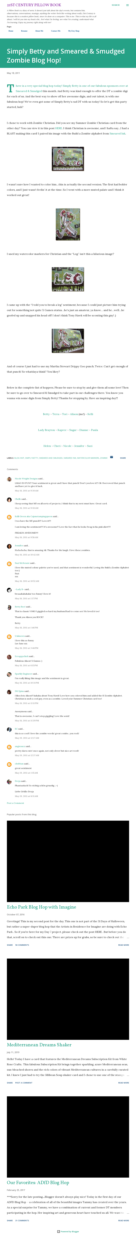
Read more (123, 945)
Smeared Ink (117, 133)
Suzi (89, 446)
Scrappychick (21, 656)
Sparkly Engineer (23, 673)
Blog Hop (19, 458)
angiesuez (20, 746)
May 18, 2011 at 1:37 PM (26, 598)
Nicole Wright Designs (26, 478)
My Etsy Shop (72, 31)
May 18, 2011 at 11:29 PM (27, 720)
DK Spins (19, 691)
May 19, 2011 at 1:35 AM (26, 772)
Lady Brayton (46, 430)
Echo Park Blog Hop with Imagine (41, 907)
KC (16, 728)
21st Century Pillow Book (34, 5)
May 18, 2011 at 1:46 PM (26, 627)
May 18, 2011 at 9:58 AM (26, 537)
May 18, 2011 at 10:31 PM (27, 682)
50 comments (22, 945)
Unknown (20, 636)
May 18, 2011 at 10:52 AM (27, 581)
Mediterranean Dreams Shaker (39, 1045)
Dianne (83, 430)
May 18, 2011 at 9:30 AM (26, 490)
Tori (64, 414)
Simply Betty (71, 85)
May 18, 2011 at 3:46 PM (26, 648)
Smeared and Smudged (51, 458)
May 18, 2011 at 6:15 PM (26, 665)
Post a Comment (15, 803)
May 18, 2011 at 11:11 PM (26, 703)
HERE (58, 128)
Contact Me (54, 31)
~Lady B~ (19, 589)
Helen (47, 446)
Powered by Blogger (68, 1231)
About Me (38, 31)
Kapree (62, 430)
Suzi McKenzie (22, 563)
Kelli (90, 414)
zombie (103, 458)
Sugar (73, 430)
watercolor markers (88, 458)
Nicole (67, 446)
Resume (23, 31)
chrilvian (19, 763)
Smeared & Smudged (29, 91)
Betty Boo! (20, 606)
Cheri (57, 446)
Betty (46, 414)
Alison (74, 414)
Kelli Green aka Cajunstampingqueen (33, 516)
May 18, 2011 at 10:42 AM (27, 554)
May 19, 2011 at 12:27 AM (27, 738)
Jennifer (79, 446)
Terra (55, 414)
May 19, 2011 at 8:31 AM (26, 796)
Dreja (18, 781)
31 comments (22, 1220)
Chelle (18, 499)
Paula (94, 430)
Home (9, 31)
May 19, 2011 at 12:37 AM (27, 755)
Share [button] (123, 458)
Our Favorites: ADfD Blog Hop (38, 1183)
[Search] (116, 5)
